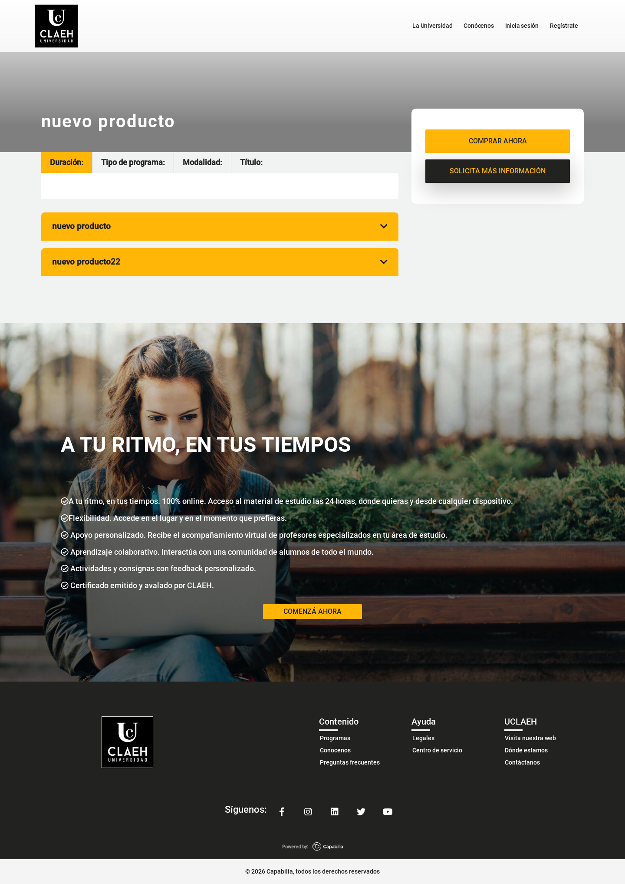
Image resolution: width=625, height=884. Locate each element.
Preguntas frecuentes (350, 762)
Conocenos (335, 749)
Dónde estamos (526, 749)
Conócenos (478, 26)
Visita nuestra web (530, 737)
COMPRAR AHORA (498, 141)
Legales (423, 737)
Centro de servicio (437, 749)
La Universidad (432, 26)
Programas (335, 737)
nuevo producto (220, 226)
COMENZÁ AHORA (312, 611)
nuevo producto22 (220, 261)
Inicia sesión (522, 26)
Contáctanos (522, 762)
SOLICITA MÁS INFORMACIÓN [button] (498, 171)
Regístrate (564, 26)
